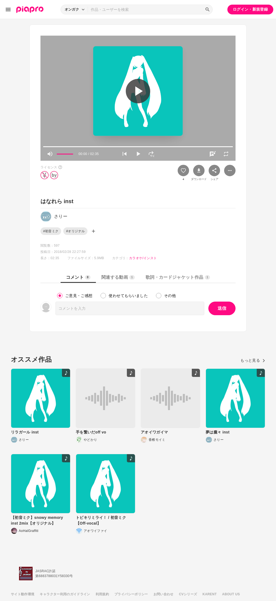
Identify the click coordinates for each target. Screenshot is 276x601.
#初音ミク (50, 231)
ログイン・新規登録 (250, 9)
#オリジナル (75, 231)
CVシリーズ (188, 594)
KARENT (210, 594)
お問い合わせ (163, 594)
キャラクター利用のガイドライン (65, 594)
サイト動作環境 (22, 594)
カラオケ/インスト (143, 258)
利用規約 (102, 594)
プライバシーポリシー (131, 594)
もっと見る (252, 360)
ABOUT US (231, 594)
